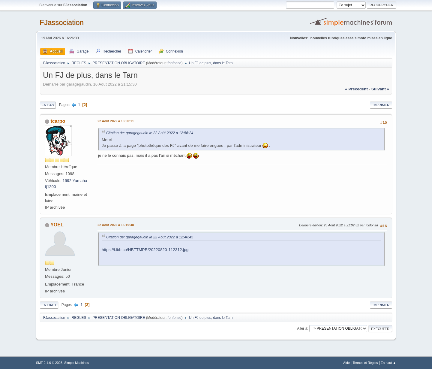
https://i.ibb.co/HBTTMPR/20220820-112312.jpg (145, 249)
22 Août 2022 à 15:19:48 (116, 225)
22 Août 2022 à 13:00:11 (116, 121)
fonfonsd (175, 63)
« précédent (356, 89)
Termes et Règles (365, 362)
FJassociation (62, 22)
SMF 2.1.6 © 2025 (49, 362)
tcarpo (57, 121)
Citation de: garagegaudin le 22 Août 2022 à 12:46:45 (149, 237)
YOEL (57, 224)
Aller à (302, 328)
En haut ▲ (388, 362)
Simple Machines (76, 362)
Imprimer (381, 105)
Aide (346, 362)
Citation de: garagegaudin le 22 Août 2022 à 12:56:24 (149, 133)
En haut (49, 305)
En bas (48, 105)
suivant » (380, 89)
